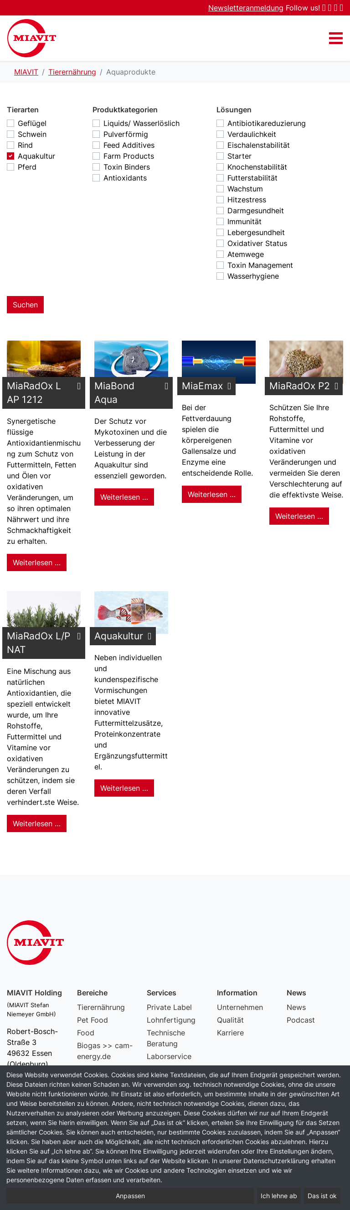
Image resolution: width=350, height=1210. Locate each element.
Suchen (25, 304)
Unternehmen (240, 1007)
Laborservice (169, 1056)
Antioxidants (125, 177)
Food (85, 1032)
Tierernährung (101, 1007)
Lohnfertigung (171, 1019)
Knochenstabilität (257, 166)
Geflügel (32, 123)
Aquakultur (36, 156)
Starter (239, 156)
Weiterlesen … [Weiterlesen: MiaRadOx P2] (299, 516)
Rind (25, 145)
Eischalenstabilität (258, 145)
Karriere (230, 1032)
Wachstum (245, 188)
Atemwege (245, 254)
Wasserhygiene (253, 276)
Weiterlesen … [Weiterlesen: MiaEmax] (212, 494)
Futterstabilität (252, 177)
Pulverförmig (125, 134)
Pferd (27, 166)
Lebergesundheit (256, 232)
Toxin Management (260, 265)
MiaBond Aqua (114, 392)
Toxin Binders (126, 166)
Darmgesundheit (255, 210)
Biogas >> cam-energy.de (105, 1051)
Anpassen (130, 1196)
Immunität (244, 221)
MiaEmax (202, 386)
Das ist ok (322, 1196)
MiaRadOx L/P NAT (38, 642)
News (296, 1007)
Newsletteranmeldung (245, 7)
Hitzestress (246, 199)
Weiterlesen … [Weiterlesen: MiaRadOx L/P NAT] (37, 823)
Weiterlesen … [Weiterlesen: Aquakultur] (124, 788)
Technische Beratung (166, 1038)
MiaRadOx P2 (299, 386)
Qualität (230, 1019)
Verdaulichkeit (251, 134)
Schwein (32, 134)
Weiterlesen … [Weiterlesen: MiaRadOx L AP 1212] (37, 562)
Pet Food (92, 1019)
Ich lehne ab (279, 1196)
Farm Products (128, 156)
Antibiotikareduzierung (266, 123)
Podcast (301, 1019)
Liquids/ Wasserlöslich (141, 123)
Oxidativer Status (257, 243)
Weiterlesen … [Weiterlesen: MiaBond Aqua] (124, 497)
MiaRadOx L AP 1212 (34, 392)
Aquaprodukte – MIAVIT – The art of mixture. (31, 38)
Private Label (169, 1007)
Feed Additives (128, 145)
